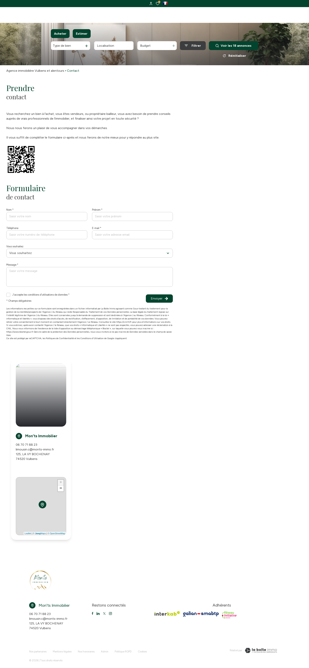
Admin (104, 649)
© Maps (39, 533)
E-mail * (96, 228)
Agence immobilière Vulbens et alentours (35, 71)
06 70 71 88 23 (26, 445)
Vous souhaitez (14, 246)
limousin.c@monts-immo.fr (35, 449)
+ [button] (61, 483)
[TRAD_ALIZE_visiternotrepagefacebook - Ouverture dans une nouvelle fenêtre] (92, 613)
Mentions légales (62, 649)
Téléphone (12, 228)
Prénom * (97, 209)
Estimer (81, 33)
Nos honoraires (86, 649)
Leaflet (28, 533)
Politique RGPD (123, 649)
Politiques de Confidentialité (60, 338)
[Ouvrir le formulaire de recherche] (193, 45)
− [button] (61, 488)
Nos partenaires (38, 649)
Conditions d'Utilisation (92, 338)
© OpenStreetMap (56, 533)
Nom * (10, 209)
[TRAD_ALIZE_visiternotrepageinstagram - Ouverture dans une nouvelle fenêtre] (110, 613)
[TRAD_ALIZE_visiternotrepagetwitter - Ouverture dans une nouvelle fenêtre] (98, 613)
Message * (12, 264)
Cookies (142, 649)
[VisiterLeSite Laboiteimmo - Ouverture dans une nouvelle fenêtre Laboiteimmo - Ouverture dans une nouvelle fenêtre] (261, 650)
